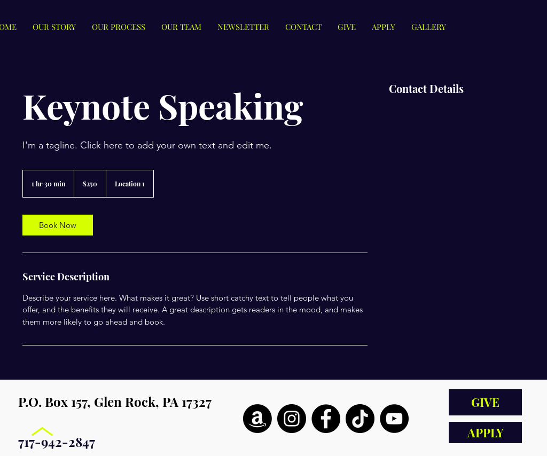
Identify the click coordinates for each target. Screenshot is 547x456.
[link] (57, 225)
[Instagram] (291, 418)
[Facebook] (325, 418)
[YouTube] (394, 418)
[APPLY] (485, 432)
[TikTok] (360, 418)
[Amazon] (257, 418)
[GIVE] (485, 402)
